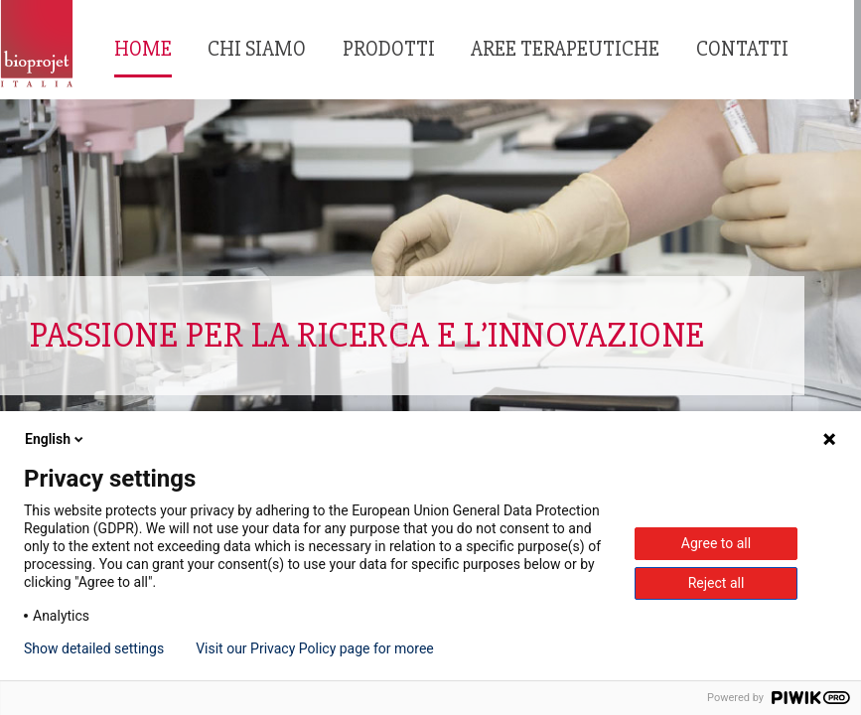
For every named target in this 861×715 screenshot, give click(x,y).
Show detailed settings (94, 648)
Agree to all (716, 543)
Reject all (716, 583)
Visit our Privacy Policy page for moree (315, 648)
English (55, 439)
